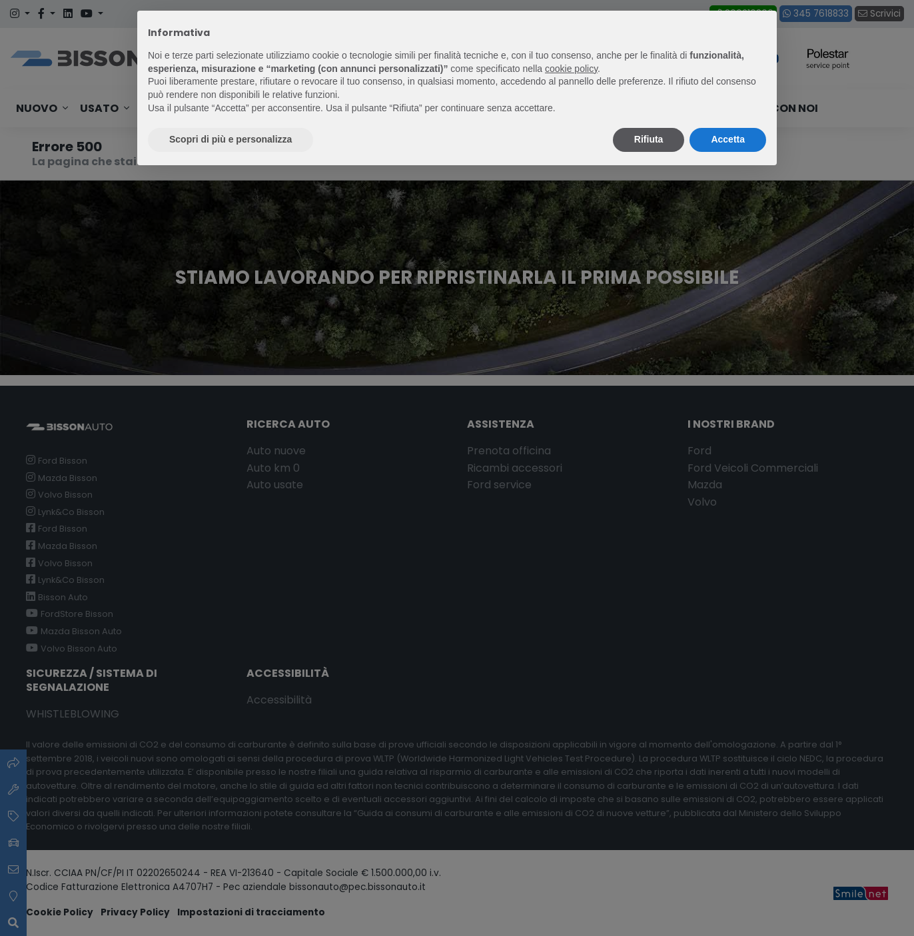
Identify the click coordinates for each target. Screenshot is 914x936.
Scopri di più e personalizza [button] (230, 139)
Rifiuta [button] (649, 139)
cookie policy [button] (571, 68)
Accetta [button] (728, 139)
